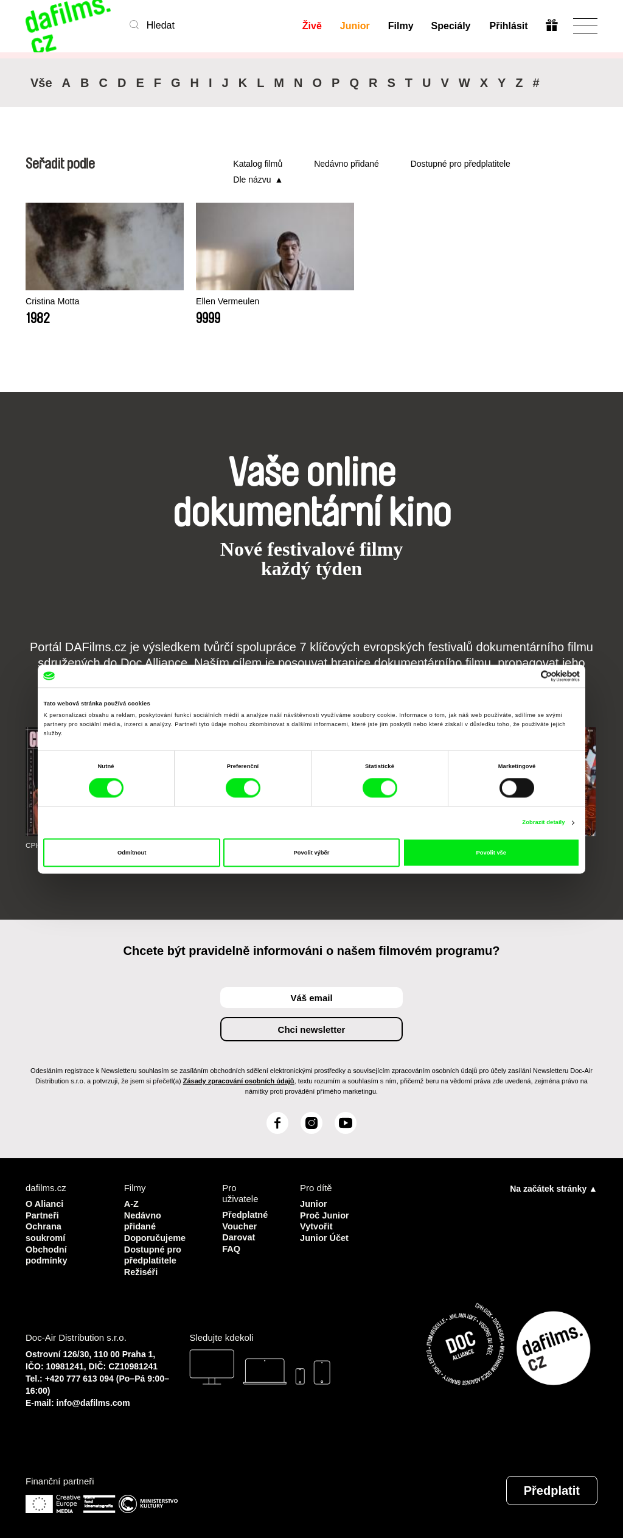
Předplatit (552, 1488)
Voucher (240, 1225)
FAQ (231, 1247)
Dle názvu (252, 179)
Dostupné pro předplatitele (460, 164)
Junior (354, 26)
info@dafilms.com (93, 1400)
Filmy (400, 26)
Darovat (239, 1236)
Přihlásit (508, 26)
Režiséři (141, 1269)
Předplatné (246, 1214)
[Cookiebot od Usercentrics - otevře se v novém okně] (526, 676)
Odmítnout (131, 853)
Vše (41, 82)
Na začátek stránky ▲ (553, 1189)
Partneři (43, 1214)
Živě (311, 26)
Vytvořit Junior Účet (325, 1231)
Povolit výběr (312, 853)
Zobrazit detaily (543, 823)
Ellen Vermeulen (205, 301)
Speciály (451, 26)
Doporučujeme (156, 1236)
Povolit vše (491, 853)
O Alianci (45, 1203)
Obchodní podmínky (47, 1253)
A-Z (131, 1203)
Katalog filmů (257, 164)
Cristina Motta (54, 301)
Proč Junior (325, 1214)
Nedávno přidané (346, 164)
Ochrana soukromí (46, 1231)
